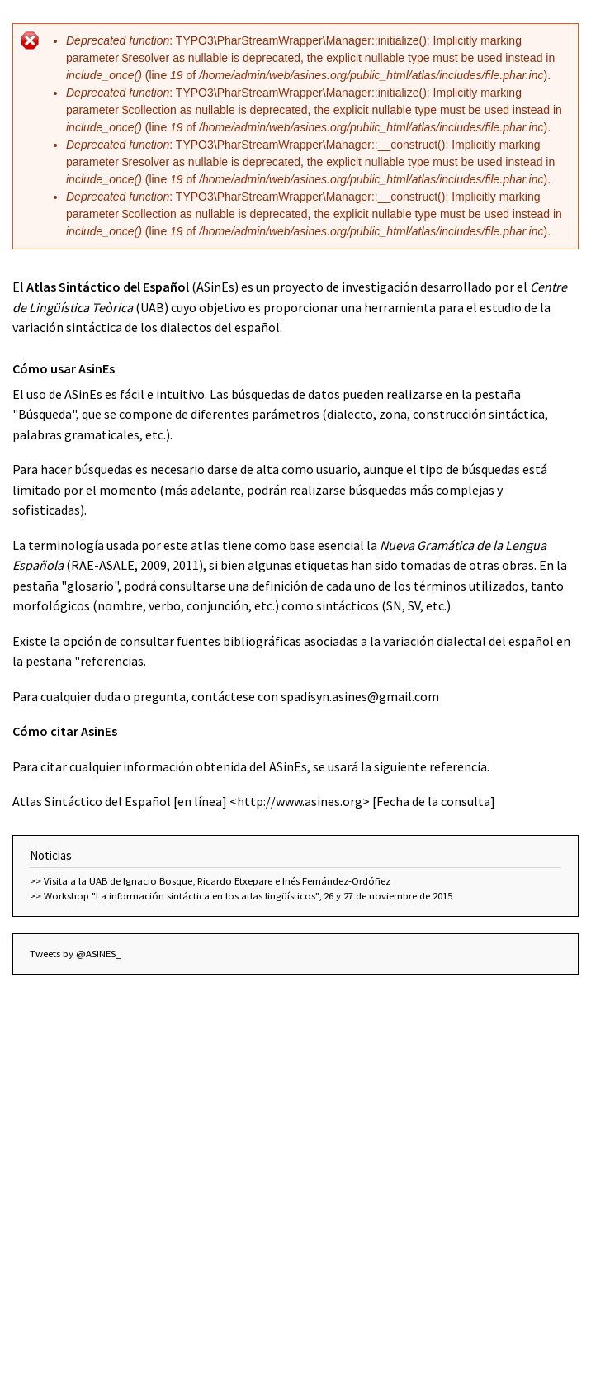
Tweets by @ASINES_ (75, 953)
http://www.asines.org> (303, 801)
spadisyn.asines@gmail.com (360, 696)
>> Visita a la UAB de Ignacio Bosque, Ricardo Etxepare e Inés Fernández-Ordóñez (210, 880)
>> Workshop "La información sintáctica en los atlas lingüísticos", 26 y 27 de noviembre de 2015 (241, 895)
